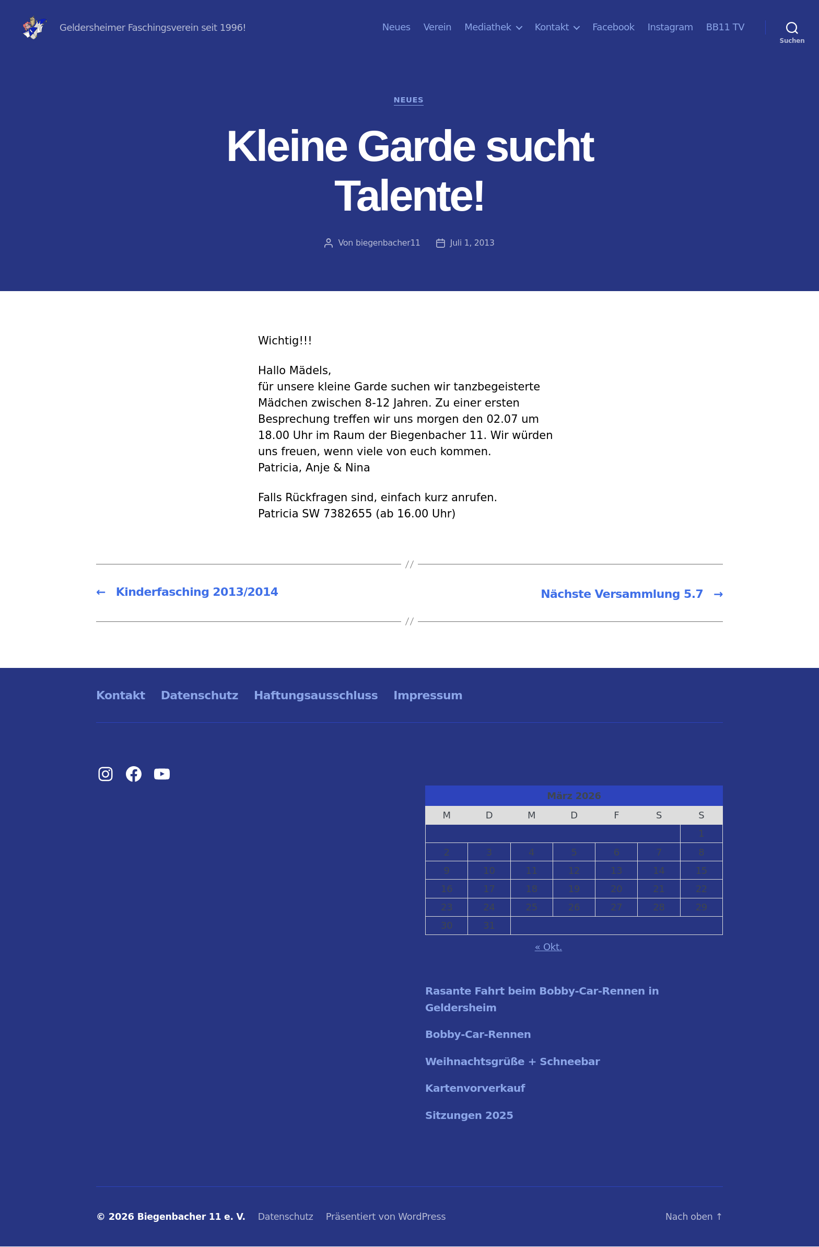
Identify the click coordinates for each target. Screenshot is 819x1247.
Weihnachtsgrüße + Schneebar (517, 1062)
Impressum (454, 695)
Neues (396, 26)
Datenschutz (207, 695)
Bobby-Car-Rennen (480, 1035)
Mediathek (487, 26)
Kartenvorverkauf (477, 1089)
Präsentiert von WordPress (392, 1217)
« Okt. (549, 947)
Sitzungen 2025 (471, 1116)
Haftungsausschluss (333, 695)
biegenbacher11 (388, 244)
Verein (438, 26)
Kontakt (552, 26)
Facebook (613, 26)
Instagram (670, 26)
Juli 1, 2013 (473, 244)
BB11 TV (725, 26)
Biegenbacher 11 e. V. (193, 1217)
